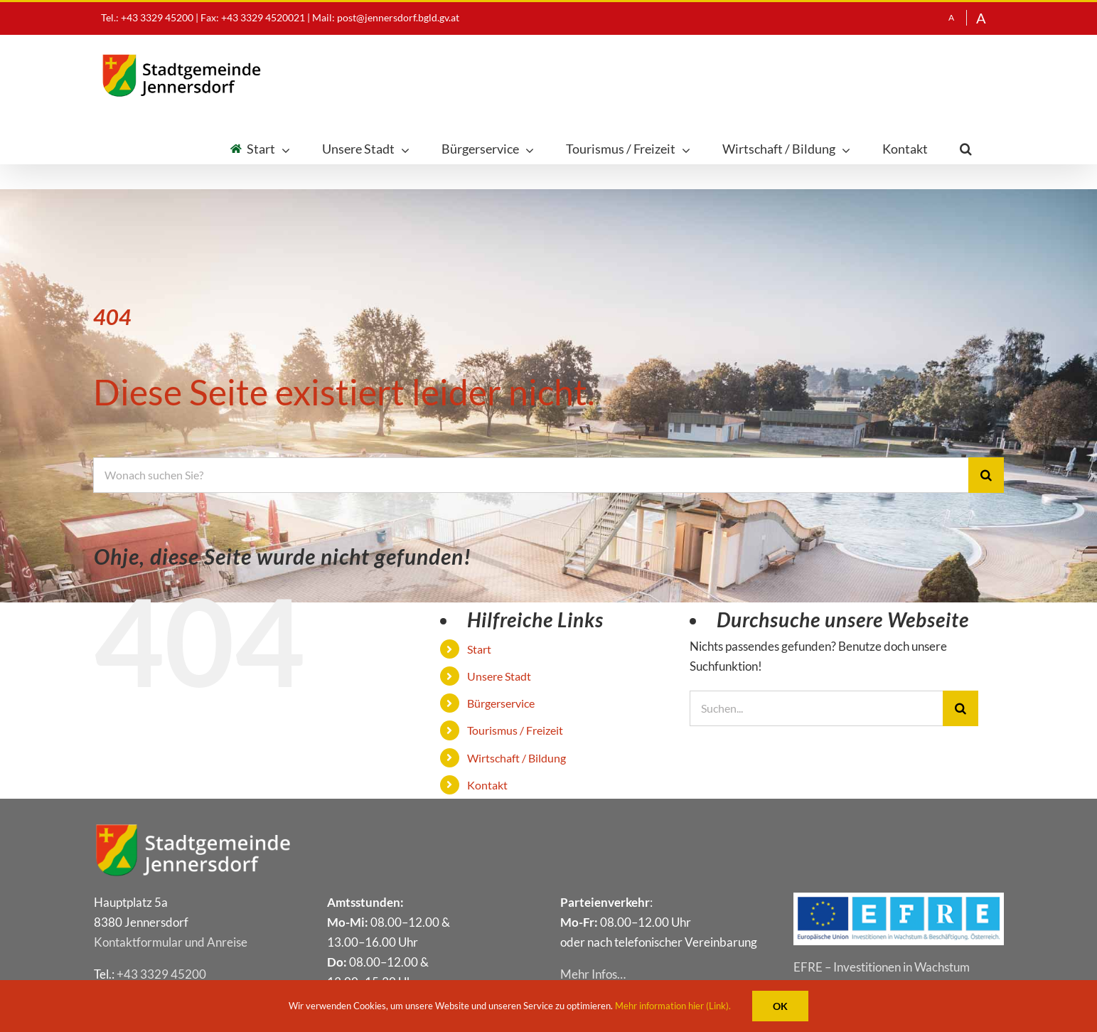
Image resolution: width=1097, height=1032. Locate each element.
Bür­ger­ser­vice (501, 703)
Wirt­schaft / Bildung (516, 758)
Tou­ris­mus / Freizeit (515, 730)
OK (780, 1006)
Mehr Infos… (593, 974)
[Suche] (986, 475)
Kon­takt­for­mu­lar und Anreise (170, 942)
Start (479, 649)
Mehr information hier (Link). (673, 1005)
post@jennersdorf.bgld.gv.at (398, 17)
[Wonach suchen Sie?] (530, 475)
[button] (966, 149)
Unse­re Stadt (499, 676)
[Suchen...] (816, 708)
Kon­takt (487, 785)
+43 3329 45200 (161, 974)
